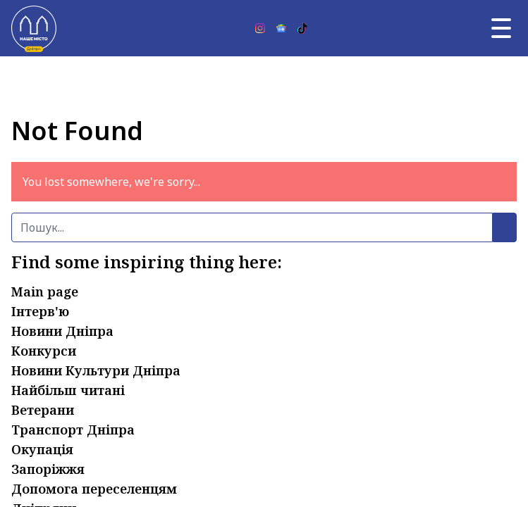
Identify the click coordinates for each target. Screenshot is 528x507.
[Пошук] (252, 227)
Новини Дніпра (62, 331)
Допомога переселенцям (94, 488)
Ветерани (42, 409)
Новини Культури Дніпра (95, 370)
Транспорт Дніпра (73, 429)
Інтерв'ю (40, 311)
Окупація (42, 449)
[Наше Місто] (33, 28)
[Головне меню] (501, 28)
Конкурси (43, 350)
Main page (44, 291)
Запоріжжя (48, 469)
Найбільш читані (68, 390)
